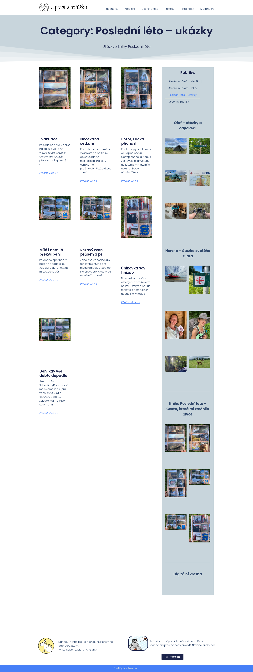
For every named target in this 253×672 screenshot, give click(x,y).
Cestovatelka (150, 9)
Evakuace (48, 139)
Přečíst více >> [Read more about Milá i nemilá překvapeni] (48, 280)
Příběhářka (111, 9)
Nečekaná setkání (89, 141)
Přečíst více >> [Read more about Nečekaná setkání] (89, 181)
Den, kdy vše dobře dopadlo (53, 373)
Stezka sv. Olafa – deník (183, 81)
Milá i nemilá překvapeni (51, 252)
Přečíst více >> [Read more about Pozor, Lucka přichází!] (130, 181)
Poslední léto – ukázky (182, 95)
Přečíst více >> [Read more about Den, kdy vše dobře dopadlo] (48, 413)
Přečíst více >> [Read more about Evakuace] (48, 173)
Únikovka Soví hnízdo (134, 270)
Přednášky (187, 9)
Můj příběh (207, 9)
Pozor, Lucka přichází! (132, 141)
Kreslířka (130, 9)
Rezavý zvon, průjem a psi (92, 252)
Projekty (169, 9)
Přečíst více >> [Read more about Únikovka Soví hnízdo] (130, 302)
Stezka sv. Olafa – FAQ (182, 88)
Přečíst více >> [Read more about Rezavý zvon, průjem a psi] (89, 284)
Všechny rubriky (178, 102)
